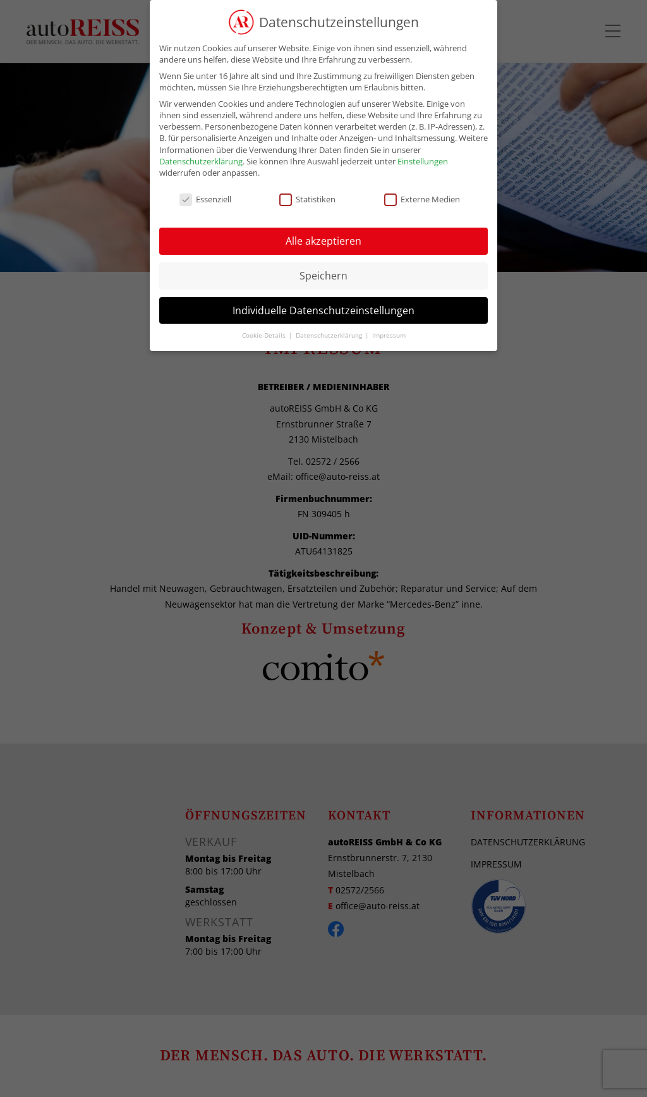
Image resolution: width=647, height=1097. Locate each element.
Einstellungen (422, 161)
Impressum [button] (389, 335)
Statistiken (307, 199)
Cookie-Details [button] (264, 335)
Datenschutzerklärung (201, 161)
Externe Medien (422, 199)
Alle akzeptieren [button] (323, 241)
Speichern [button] (323, 276)
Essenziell (205, 199)
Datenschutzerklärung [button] (330, 335)
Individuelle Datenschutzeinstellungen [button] (323, 310)
